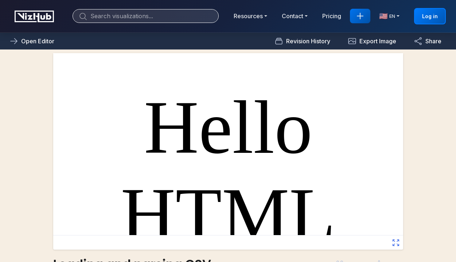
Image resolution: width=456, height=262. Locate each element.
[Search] (146, 16)
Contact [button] (292, 16)
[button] (372, 41)
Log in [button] (430, 16)
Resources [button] (248, 16)
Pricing (331, 16)
